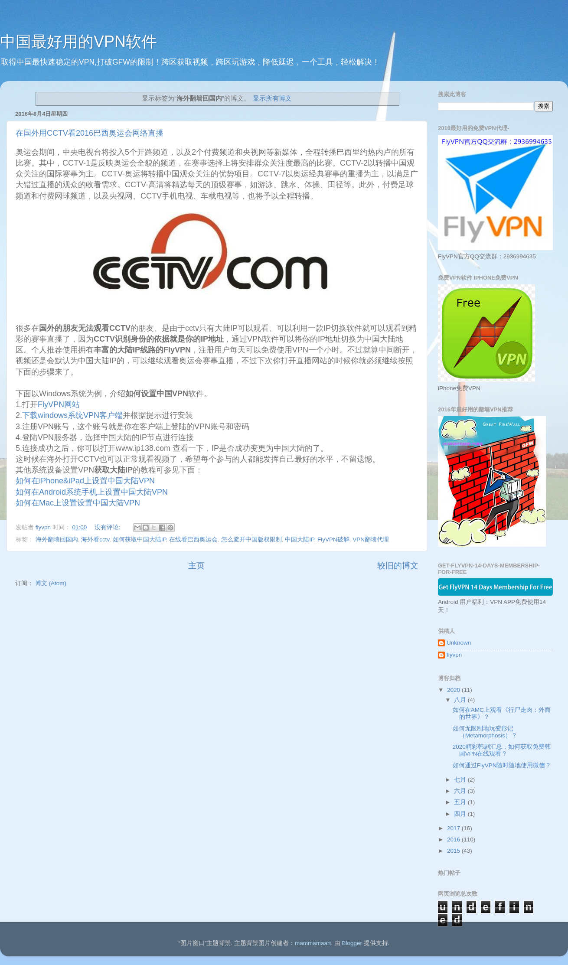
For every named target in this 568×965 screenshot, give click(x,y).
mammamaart (313, 943)
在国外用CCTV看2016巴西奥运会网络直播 (89, 133)
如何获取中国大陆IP (139, 539)
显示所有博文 (272, 98)
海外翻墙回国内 (57, 539)
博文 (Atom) (50, 583)
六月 (461, 791)
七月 (461, 779)
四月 (461, 814)
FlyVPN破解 (333, 539)
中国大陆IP (299, 539)
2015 (454, 851)
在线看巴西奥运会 (193, 539)
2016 (454, 839)
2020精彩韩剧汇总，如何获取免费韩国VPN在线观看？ (502, 750)
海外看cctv (95, 539)
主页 (196, 565)
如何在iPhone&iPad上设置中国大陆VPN (85, 480)
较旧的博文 (397, 565)
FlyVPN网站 (59, 404)
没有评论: (108, 527)
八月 (461, 700)
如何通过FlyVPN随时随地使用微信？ (502, 765)
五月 (461, 802)
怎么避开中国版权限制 (251, 539)
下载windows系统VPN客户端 (72, 415)
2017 (454, 828)
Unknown (459, 642)
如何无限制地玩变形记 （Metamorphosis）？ (485, 732)
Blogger (352, 943)
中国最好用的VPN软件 (78, 41)
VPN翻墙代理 (371, 539)
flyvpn (454, 655)
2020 (454, 690)
